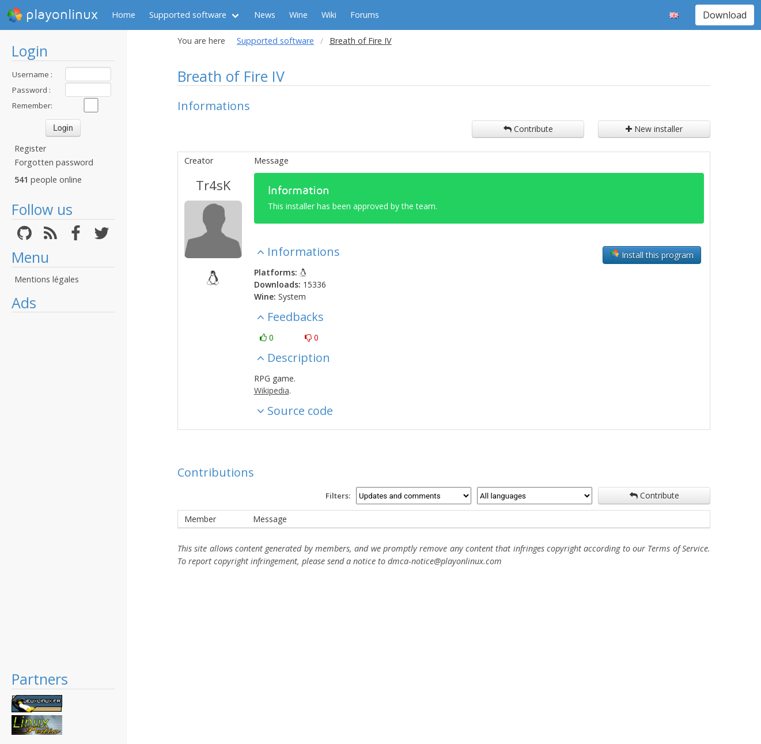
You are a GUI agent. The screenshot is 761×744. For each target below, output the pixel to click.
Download (725, 15)
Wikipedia (271, 390)
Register (30, 148)
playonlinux (52, 15)
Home (123, 14)
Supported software (187, 14)
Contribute (528, 128)
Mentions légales (46, 279)
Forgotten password (53, 162)
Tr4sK (213, 185)
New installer (654, 128)
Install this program (652, 254)
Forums (364, 14)
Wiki (328, 14)
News (264, 14)
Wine (298, 14)
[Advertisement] (63, 491)
